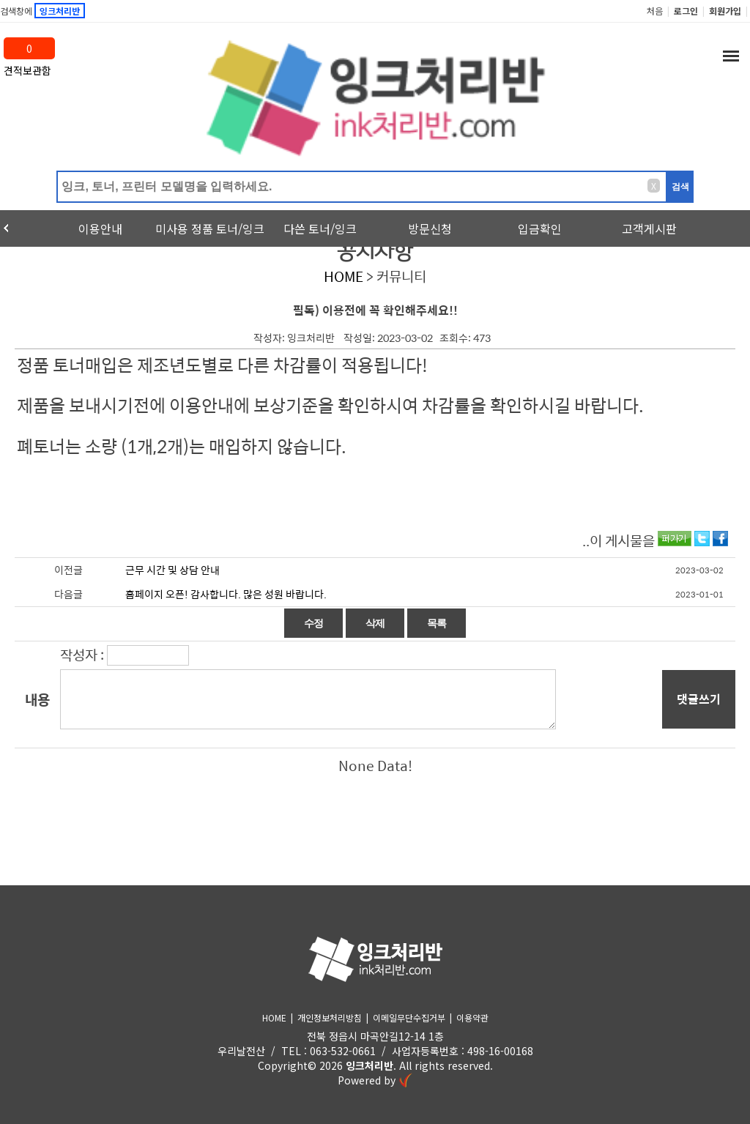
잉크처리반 (369, 1065)
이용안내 (100, 228)
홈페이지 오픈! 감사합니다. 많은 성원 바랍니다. (226, 594)
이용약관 (472, 1017)
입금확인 (540, 228)
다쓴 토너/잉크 (320, 228)
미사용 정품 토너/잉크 (209, 228)
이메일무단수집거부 (409, 1017)
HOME (343, 276)
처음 (655, 10)
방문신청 (430, 228)
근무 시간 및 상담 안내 (172, 570)
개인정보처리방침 (329, 1017)
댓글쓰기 (699, 699)
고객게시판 (649, 228)
